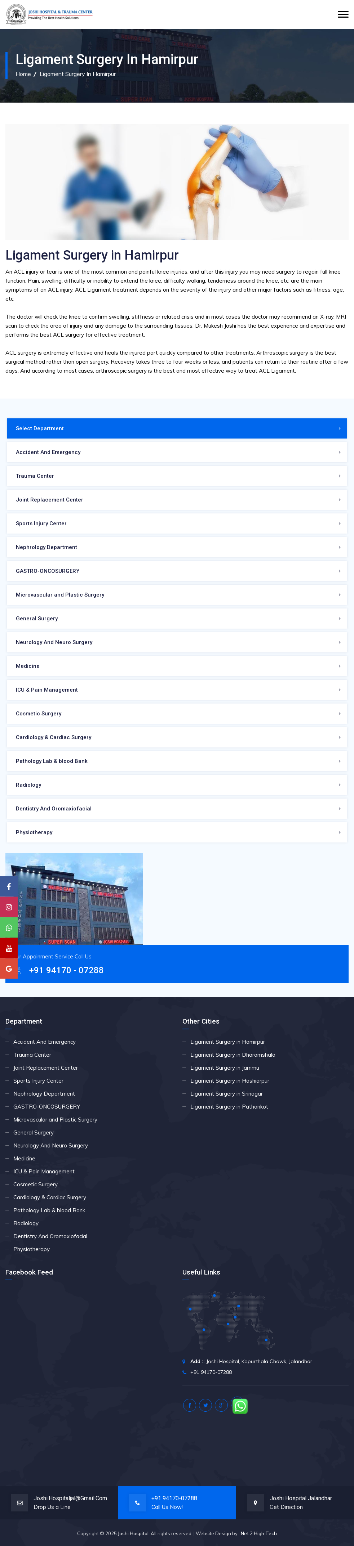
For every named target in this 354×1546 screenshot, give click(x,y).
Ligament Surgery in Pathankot (229, 1106)
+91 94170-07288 (174, 1498)
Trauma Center (35, 476)
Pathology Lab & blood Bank (52, 761)
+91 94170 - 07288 (66, 970)
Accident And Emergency (48, 452)
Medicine (28, 666)
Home (23, 73)
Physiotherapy (34, 832)
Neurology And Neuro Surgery (54, 642)
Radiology (28, 785)
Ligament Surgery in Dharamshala (232, 1054)
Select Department (40, 428)
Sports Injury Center (41, 523)
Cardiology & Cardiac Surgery (53, 737)
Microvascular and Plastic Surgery (60, 595)
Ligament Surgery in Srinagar (226, 1093)
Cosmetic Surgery (38, 713)
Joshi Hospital (133, 1533)
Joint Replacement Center (49, 499)
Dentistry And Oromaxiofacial (54, 808)
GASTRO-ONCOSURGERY (47, 571)
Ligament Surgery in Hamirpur (78, 73)
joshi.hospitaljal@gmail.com (70, 1498)
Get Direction (286, 1507)
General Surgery (37, 618)
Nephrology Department (46, 547)
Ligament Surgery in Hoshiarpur (229, 1080)
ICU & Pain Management (47, 690)
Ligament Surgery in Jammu (224, 1067)
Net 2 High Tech (259, 1533)
